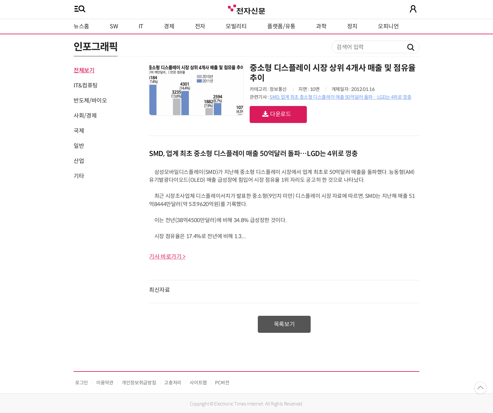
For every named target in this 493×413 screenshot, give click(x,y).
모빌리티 (236, 26)
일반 (79, 145)
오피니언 (388, 26)
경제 (169, 26)
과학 (321, 26)
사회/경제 (85, 115)
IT (141, 26)
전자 (200, 26)
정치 (352, 26)
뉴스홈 (81, 26)
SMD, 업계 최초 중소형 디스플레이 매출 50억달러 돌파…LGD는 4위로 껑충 (340, 97)
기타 (79, 176)
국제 (79, 130)
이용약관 (105, 383)
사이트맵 (198, 383)
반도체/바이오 (90, 100)
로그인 (81, 383)
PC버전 (222, 383)
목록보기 (284, 324)
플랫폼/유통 (281, 26)
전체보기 (84, 70)
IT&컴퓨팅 (86, 85)
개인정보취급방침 (139, 383)
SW (114, 26)
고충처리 (172, 383)
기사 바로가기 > (167, 256)
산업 (79, 161)
